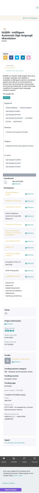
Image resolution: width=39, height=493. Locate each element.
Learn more (17, 475)
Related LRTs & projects (15, 71)
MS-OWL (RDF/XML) (18, 443)
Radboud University (13, 201)
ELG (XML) (8, 443)
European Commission (21, 359)
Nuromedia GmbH (12, 241)
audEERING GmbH (12, 276)
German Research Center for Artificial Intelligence (13, 232)
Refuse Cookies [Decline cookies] (9, 483)
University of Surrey (13, 224)
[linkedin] (23, 58)
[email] (5, 58)
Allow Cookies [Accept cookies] (10, 490)
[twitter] (17, 58)
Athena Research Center (12, 193)
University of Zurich (13, 207)
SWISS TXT (9, 247)
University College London (12, 254)
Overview (9, 65)
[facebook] (11, 58)
